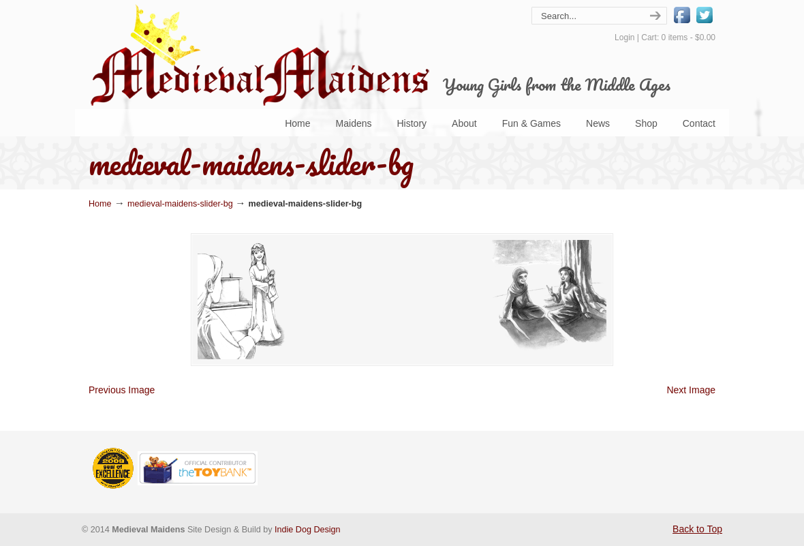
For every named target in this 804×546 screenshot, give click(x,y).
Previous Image (122, 389)
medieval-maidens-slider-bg (180, 204)
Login (624, 37)
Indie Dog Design (308, 529)
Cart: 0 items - (678, 37)
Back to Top (697, 529)
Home (100, 204)
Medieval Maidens (259, 55)
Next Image (690, 389)
